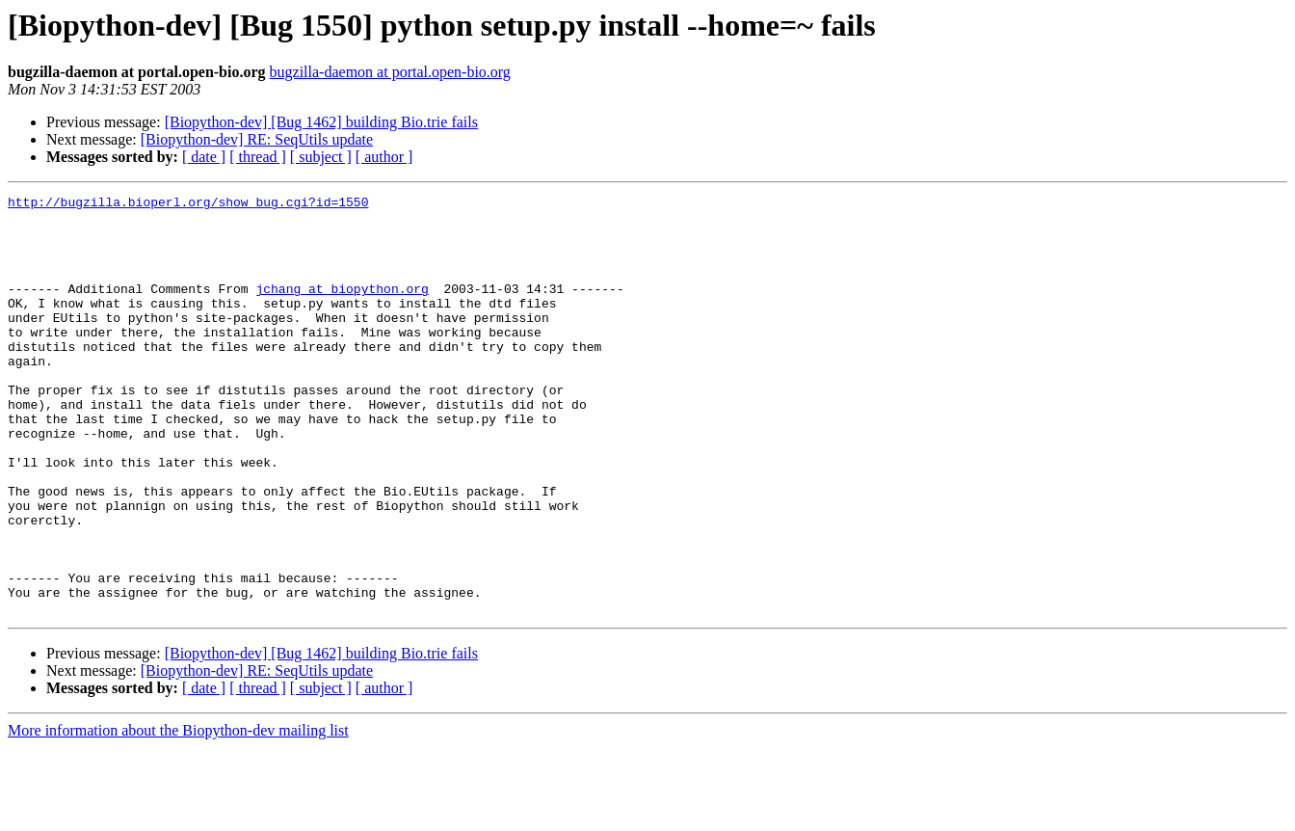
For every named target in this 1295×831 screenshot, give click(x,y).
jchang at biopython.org (341, 308)
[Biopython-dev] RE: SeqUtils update (257, 139)
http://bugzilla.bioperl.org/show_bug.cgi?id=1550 (188, 204)
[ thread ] (257, 156)
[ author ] (384, 156)
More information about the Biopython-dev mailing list (178, 814)
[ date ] (203, 156)
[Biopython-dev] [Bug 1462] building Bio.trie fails (321, 122)
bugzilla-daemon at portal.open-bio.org (390, 72)
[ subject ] (321, 156)
